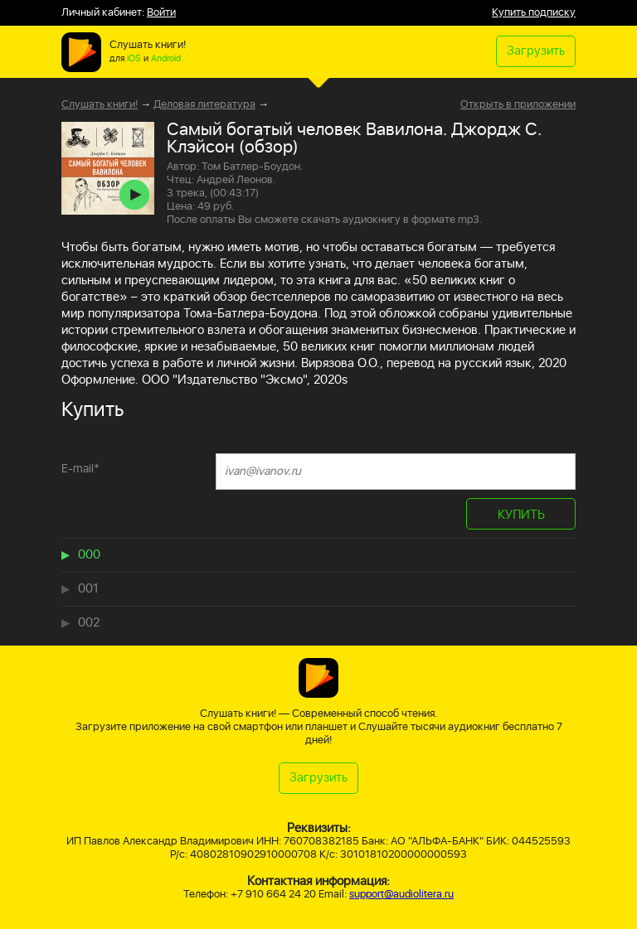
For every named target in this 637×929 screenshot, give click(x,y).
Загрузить (536, 50)
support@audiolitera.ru (401, 894)
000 (89, 554)
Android (166, 58)
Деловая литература (204, 105)
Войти (161, 13)
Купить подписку (534, 13)
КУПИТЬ (521, 515)
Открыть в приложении (518, 105)
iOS (134, 58)
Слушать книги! (99, 105)
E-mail (80, 468)
